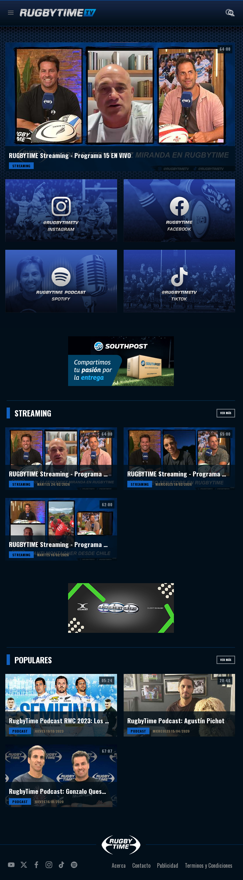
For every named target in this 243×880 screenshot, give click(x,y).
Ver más (225, 413)
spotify (75, 867)
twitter (24, 867)
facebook (37, 867)
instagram (50, 867)
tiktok (62, 867)
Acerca (119, 865)
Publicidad (167, 865)
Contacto (141, 865)
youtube (12, 867)
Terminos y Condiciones (208, 865)
